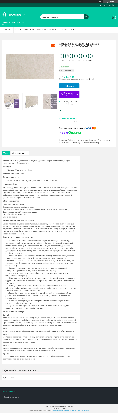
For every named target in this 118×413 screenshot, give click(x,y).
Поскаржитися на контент (60, 411)
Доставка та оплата (46, 29)
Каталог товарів (23, 29)
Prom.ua (70, 406)
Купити (70, 86)
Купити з (70, 94)
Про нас (63, 29)
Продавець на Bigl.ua (59, 408)
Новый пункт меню (12, 397)
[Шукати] (86, 15)
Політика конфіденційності (79, 411)
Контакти (75, 29)
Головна (8, 29)
